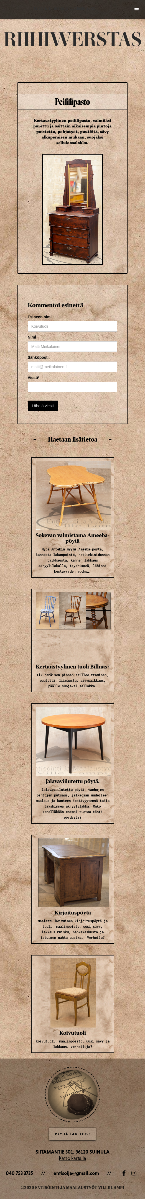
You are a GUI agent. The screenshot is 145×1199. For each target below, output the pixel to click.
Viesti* (34, 377)
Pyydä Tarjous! (72, 1134)
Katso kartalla (72, 1158)
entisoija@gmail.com (76, 1173)
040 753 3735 (19, 1173)
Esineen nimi (40, 317)
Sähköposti (38, 357)
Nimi (32, 337)
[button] (136, 8)
